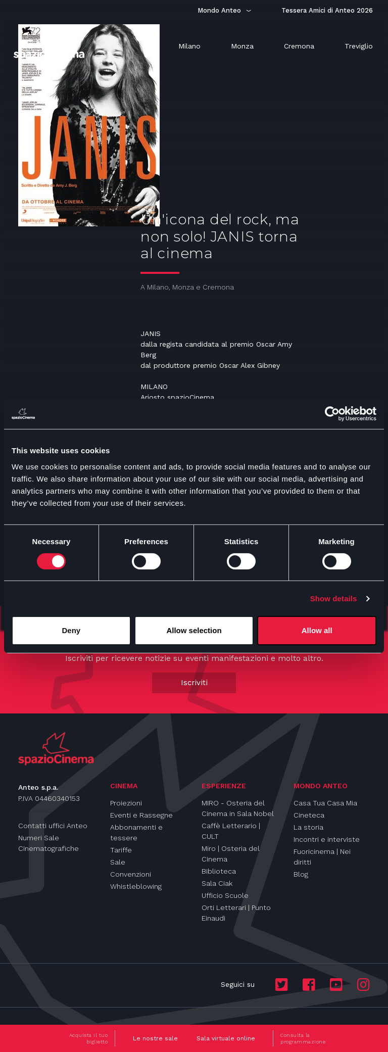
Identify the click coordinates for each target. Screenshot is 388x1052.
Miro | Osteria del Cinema (231, 853)
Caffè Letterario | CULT (231, 831)
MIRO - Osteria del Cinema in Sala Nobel (238, 808)
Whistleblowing (136, 886)
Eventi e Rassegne (141, 815)
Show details (333, 598)
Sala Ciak (217, 883)
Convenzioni (130, 874)
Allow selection (193, 630)
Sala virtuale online (226, 1038)
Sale (117, 862)
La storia (308, 827)
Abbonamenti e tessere (136, 832)
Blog (301, 874)
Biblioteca (219, 871)
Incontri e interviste (327, 839)
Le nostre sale (155, 1038)
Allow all (317, 630)
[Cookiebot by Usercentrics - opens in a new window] (332, 413)
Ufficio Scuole (225, 895)
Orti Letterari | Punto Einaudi (236, 912)
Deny (71, 630)
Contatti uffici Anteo (52, 826)
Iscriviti (194, 682)
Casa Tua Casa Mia (325, 803)
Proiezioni (126, 803)
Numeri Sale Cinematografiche (48, 843)
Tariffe (121, 850)
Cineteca (309, 815)
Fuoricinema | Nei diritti (322, 856)
